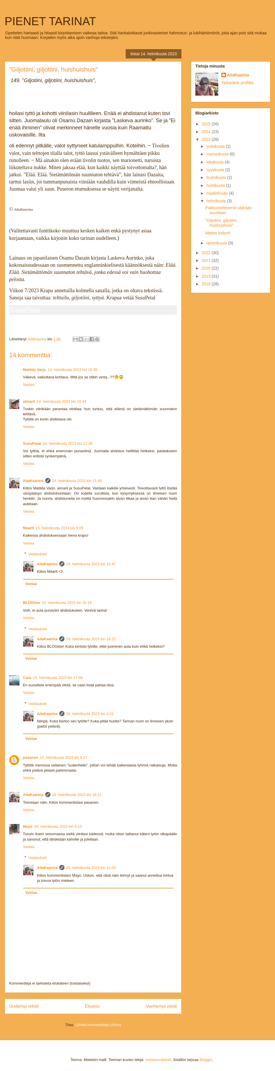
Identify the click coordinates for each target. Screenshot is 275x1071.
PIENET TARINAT (50, 21)
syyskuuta (215, 169)
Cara (27, 677)
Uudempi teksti (24, 1006)
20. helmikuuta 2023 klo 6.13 (58, 826)
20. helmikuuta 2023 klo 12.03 (91, 868)
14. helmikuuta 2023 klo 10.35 (72, 369)
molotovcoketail (158, 1060)
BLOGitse (31, 602)
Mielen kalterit (217, 233)
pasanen (30, 757)
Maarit (28, 528)
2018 (207, 284)
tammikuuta (217, 243)
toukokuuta (216, 177)
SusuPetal (24, 310)
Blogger (205, 1060)
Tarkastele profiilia (237, 82)
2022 (207, 252)
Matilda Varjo (34, 369)
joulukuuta (216, 146)
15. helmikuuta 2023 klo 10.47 (91, 564)
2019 (207, 276)
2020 (207, 268)
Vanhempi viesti (161, 1006)
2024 (207, 131)
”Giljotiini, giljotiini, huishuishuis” (221, 223)
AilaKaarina (33, 481)
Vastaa (28, 384)
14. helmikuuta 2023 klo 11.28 (67, 443)
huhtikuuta (216, 185)
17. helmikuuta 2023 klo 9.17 (63, 757)
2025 (207, 124)
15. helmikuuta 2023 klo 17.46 (57, 677)
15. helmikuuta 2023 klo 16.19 (66, 602)
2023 (207, 139)
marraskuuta (218, 154)
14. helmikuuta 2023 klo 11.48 (77, 481)
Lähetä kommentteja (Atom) (98, 1025)
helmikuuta (216, 201)
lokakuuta (215, 162)
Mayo (27, 826)
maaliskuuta (217, 193)
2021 (207, 260)
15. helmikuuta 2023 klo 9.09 (59, 528)
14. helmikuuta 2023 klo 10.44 (61, 401)
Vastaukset (38, 554)
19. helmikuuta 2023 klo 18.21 (91, 639)
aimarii (29, 401)
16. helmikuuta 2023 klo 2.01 (90, 714)
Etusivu (92, 1006)
